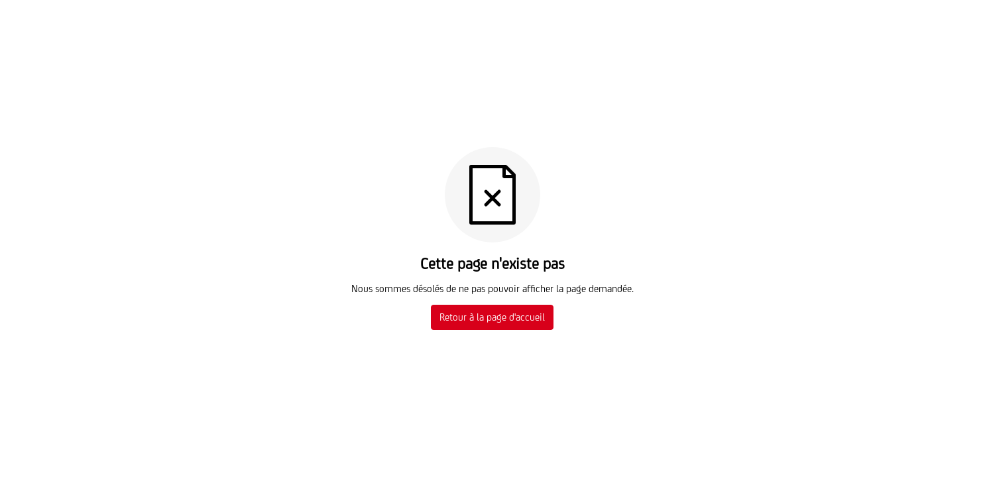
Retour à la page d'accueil (492, 317)
